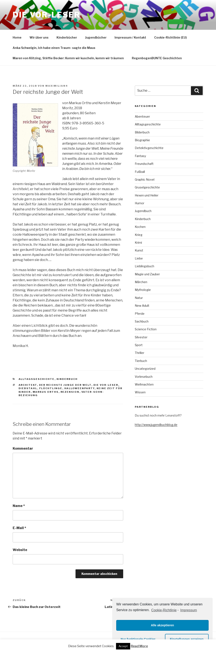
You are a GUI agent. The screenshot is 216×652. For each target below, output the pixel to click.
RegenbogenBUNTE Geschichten (157, 58)
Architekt (28, 384)
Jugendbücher (96, 37)
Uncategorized (145, 368)
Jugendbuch (143, 211)
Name (19, 506)
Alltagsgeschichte (37, 379)
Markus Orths (46, 391)
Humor (139, 203)
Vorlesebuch (144, 376)
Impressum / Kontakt (130, 37)
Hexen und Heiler (146, 195)
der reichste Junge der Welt (65, 384)
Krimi (138, 242)
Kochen (140, 227)
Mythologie (143, 290)
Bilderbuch (142, 132)
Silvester (141, 337)
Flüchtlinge (50, 388)
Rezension (70, 391)
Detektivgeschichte (149, 148)
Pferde (139, 313)
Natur (139, 298)
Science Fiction (146, 329)
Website (20, 550)
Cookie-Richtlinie (164, 610)
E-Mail (19, 528)
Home (17, 37)
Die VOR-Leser (46, 14)
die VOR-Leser (105, 384)
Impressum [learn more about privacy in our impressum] (188, 610)
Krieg (138, 235)
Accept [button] (123, 646)
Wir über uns (39, 37)
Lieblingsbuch (144, 266)
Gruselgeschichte (147, 187)
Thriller (139, 353)
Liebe (139, 258)
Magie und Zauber (147, 274)
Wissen (140, 392)
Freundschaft (144, 163)
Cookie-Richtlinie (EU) (170, 37)
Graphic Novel (144, 179)
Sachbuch (141, 321)
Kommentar (23, 448)
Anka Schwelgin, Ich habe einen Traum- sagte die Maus (54, 48)
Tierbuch (141, 361)
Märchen (141, 282)
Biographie (142, 140)
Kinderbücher (67, 37)
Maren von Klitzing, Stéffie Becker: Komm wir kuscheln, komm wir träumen (68, 58)
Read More (139, 646)
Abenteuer (142, 116)
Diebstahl (28, 388)
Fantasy (140, 156)
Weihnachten (144, 384)
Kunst (139, 250)
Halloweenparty (79, 388)
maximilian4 (56, 85)
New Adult (142, 305)
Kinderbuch (67, 379)
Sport (139, 345)
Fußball (140, 171)
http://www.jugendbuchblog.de (156, 424)
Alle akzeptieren (162, 625)
